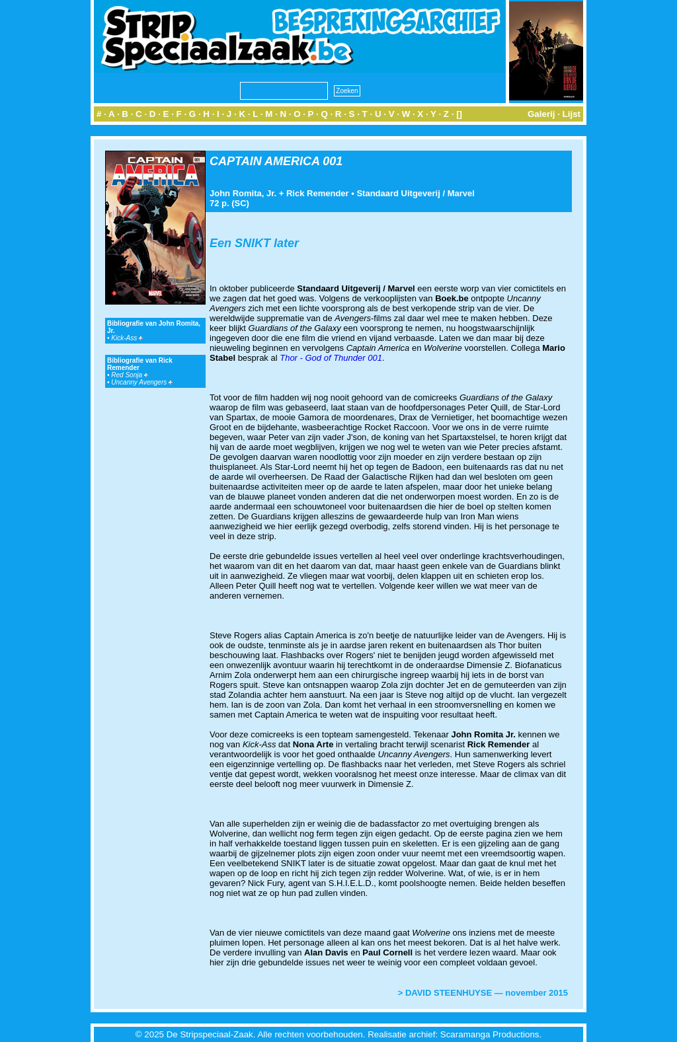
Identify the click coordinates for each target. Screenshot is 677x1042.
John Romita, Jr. (243, 193)
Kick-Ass (127, 338)
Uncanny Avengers (142, 382)
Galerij (541, 114)
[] (459, 114)
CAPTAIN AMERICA (264, 161)
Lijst (571, 114)
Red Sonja (129, 375)
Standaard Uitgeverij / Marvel (415, 193)
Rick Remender (317, 193)
